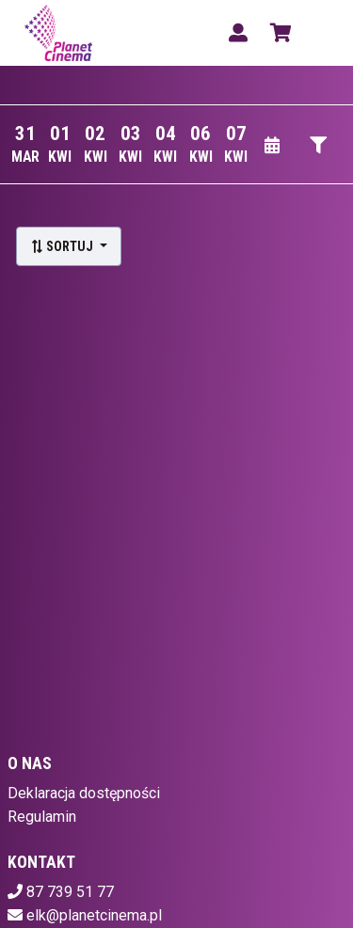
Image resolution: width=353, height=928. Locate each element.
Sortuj (63, 246)
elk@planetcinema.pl (94, 915)
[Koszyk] (277, 32)
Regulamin (42, 817)
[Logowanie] (238, 33)
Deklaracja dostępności (84, 793)
